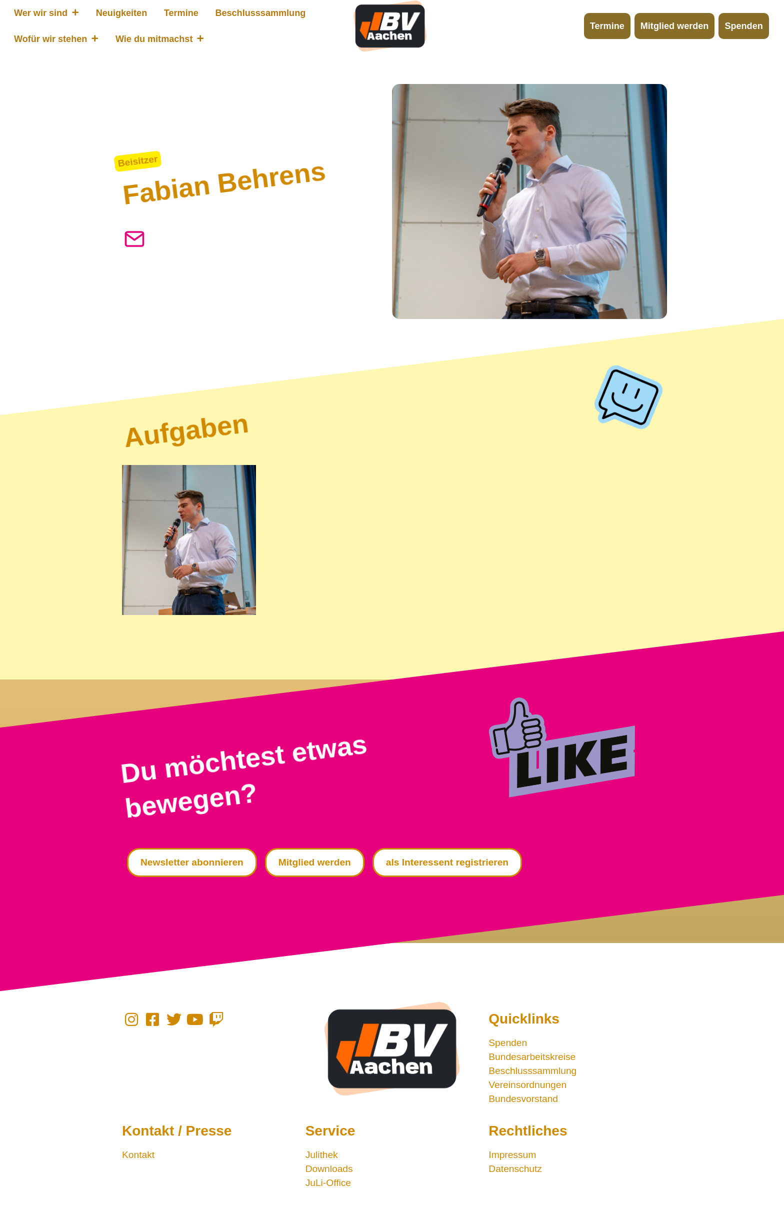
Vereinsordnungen (527, 1085)
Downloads (329, 1169)
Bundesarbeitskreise (532, 1057)
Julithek (322, 1155)
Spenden (507, 1043)
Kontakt (138, 1155)
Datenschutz (515, 1169)
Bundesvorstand (523, 1099)
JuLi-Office (328, 1183)
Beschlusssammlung (532, 1071)
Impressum (512, 1155)
